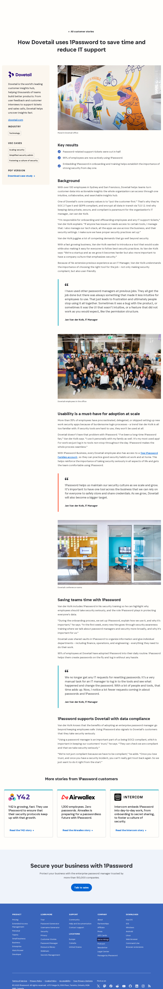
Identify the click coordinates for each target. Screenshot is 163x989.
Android (129, 931)
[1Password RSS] (149, 986)
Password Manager (49, 943)
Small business (18, 938)
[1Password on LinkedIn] (136, 986)
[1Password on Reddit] (117, 986)
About (100, 919)
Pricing (15, 919)
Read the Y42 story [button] (22, 830)
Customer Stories (48, 939)
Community (74, 919)
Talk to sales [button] (81, 887)
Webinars (45, 951)
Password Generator (50, 923)
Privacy (44, 935)
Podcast (101, 943)
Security (44, 931)
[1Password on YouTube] (123, 986)
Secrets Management (50, 955)
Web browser (132, 939)
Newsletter (102, 947)
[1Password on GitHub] (130, 986)
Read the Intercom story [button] (131, 830)
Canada (72, 943)
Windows (130, 927)
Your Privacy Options (83, 981)
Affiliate (101, 927)
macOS (129, 919)
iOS (127, 923)
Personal (16, 930)
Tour (43, 919)
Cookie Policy (51, 981)
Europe (72, 939)
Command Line (132, 943)
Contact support (76, 927)
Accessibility (65, 981)
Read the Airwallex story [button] (78, 830)
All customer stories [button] (81, 31)
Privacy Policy (36, 981)
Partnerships (103, 923)
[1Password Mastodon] (104, 986)
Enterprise (16, 946)
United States (75, 947)
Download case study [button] (21, 175)
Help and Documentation (80, 923)
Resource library (48, 947)
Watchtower (17, 950)
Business (16, 942)
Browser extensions (134, 947)
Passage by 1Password (108, 955)
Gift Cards (102, 935)
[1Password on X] (98, 986)
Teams (15, 934)
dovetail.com (15, 119)
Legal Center (103, 951)
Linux (128, 935)
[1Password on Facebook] (111, 986)
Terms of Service (19, 981)
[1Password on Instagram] (143, 986)
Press (100, 931)
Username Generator (50, 927)
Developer (16, 954)
